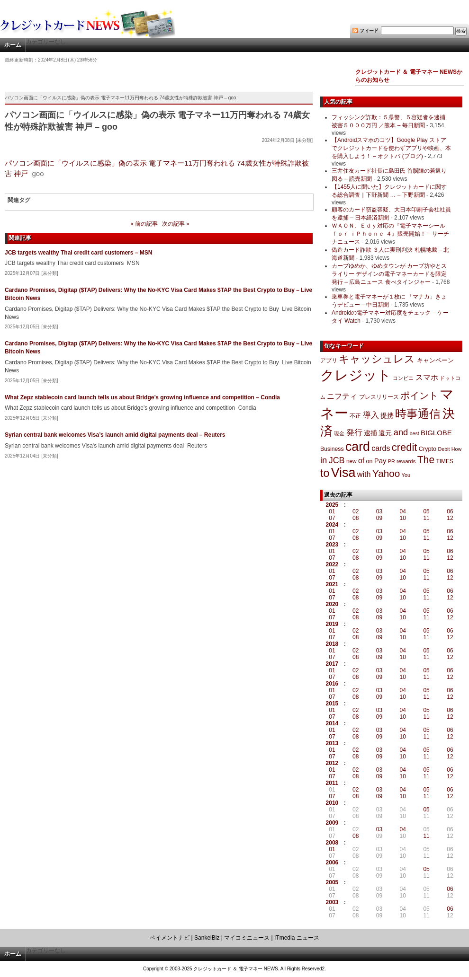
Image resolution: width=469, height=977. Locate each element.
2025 (332, 505)
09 (379, 518)
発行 (354, 432)
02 (355, 511)
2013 (332, 743)
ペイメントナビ (169, 937)
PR (391, 461)
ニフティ (342, 396)
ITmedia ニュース (296, 937)
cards (380, 448)
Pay (380, 461)
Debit (444, 449)
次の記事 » (175, 223)
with (364, 474)
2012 (332, 763)
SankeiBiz (206, 937)
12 (450, 518)
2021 (332, 584)
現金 (339, 433)
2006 (332, 862)
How (456, 449)
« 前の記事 (144, 223)
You (406, 475)
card (357, 447)
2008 (332, 842)
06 (450, 511)
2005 (332, 882)
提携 (387, 415)
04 (403, 511)
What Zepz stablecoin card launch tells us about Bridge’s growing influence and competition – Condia (142, 397)
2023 (332, 544)
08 (355, 518)
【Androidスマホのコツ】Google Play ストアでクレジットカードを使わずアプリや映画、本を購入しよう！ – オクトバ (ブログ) (391, 148)
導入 (371, 415)
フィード (369, 30)
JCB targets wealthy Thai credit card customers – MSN (78, 252)
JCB (337, 460)
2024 (332, 524)
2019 (332, 624)
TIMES (444, 461)
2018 (332, 644)
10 (403, 518)
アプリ (328, 360)
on (369, 461)
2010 (332, 803)
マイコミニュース (247, 937)
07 (332, 518)
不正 (355, 416)
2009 (332, 822)
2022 (332, 564)
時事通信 (418, 413)
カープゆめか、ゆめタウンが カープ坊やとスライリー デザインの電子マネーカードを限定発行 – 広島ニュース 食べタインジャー (389, 274)
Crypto (428, 448)
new (351, 461)
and (401, 432)
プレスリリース (379, 397)
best (414, 433)
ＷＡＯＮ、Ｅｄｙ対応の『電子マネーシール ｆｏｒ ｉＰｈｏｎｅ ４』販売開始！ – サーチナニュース (390, 233)
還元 (385, 433)
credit (404, 447)
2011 (332, 783)
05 (426, 511)
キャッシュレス (377, 359)
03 (379, 511)
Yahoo (386, 473)
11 (426, 518)
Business (332, 449)
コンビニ (403, 378)
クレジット (355, 375)
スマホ (426, 377)
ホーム (12, 45)
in (323, 460)
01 (332, 511)
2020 (332, 604)
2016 (332, 683)
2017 (332, 663)
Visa (343, 473)
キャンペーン (435, 360)
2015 (332, 703)
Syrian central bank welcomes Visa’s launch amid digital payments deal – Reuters (115, 434)
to (324, 473)
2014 (332, 723)
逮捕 (370, 433)
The (426, 459)
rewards (406, 461)
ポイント (419, 395)
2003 (332, 902)
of (361, 461)
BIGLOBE (436, 433)
